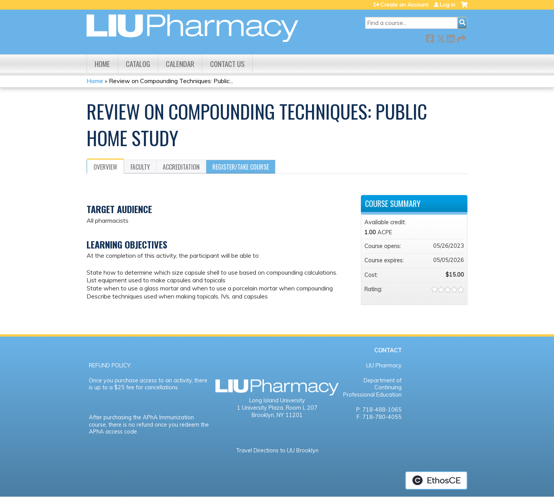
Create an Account (404, 4)
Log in (447, 4)
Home (102, 63)
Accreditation (181, 167)
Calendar (180, 63)
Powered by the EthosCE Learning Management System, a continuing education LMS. (436, 480)
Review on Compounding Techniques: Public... (171, 81)
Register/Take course (240, 167)
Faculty (140, 167)
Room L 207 (301, 407)
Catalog (138, 63)
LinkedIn (450, 37)
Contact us (227, 63)
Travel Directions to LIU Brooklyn (277, 450)
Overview (105, 167)
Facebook (430, 37)
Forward (461, 37)
